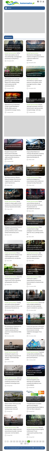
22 (21, 443)
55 (25, 443)
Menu (9, 8)
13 (20, 441)
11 (14, 441)
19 (37, 441)
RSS (33, 448)
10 (11, 441)
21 (43, 441)
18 (34, 441)
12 (17, 441)
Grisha (41, 448)
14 (22, 441)
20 (40, 441)
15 (25, 441)
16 (28, 441)
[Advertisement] (24, 22)
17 (31, 441)
